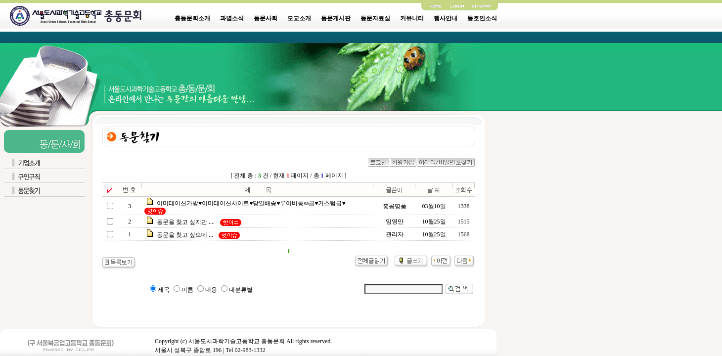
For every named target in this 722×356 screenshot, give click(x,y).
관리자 (395, 234)
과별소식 (232, 18)
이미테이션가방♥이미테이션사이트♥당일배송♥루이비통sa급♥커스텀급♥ (251, 203)
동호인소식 (482, 18)
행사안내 (445, 18)
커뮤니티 (412, 18)
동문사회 (265, 18)
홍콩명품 (394, 206)
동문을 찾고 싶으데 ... (185, 234)
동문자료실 (375, 18)
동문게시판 (336, 18)
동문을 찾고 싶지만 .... (186, 222)
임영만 (395, 221)
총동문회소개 (192, 18)
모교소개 (299, 18)
